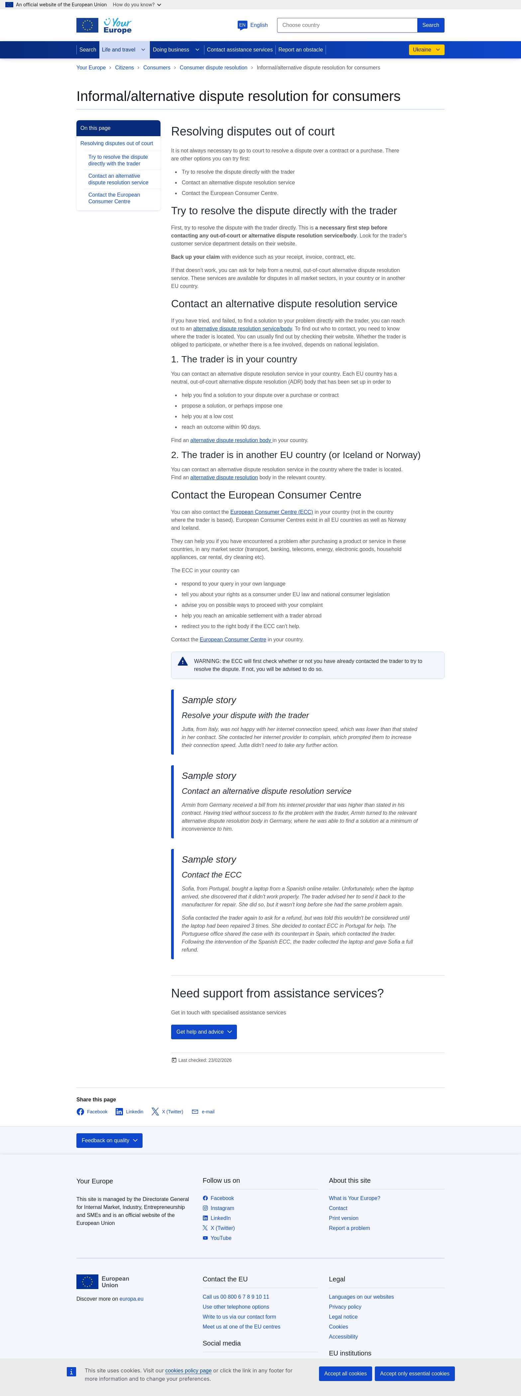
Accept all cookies (345, 1373)
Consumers (156, 67)
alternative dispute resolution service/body (242, 328)
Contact (338, 1208)
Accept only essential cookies (415, 1373)
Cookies (338, 1327)
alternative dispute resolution (224, 477)
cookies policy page (188, 1370)
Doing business (176, 50)
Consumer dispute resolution (214, 67)
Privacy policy (345, 1307)
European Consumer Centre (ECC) (271, 512)
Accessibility (343, 1337)
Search (87, 49)
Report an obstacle (300, 49)
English (252, 25)
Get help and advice (204, 1032)
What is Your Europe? (354, 1198)
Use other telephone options (236, 1307)
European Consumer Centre (233, 639)
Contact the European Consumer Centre (114, 198)
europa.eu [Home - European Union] (132, 1299)
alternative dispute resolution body (231, 440)
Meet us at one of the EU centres (241, 1327)
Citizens (124, 67)
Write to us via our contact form (239, 1317)
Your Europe (91, 67)
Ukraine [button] (427, 50)
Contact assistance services (240, 49)
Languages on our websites (361, 1297)
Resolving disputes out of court (116, 143)
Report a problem (349, 1228)
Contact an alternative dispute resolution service (118, 179)
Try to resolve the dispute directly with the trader (118, 160)
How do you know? (137, 4)
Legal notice (343, 1317)
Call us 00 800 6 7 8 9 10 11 (236, 1297)
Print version (344, 1218)
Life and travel (124, 50)
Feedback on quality (110, 1140)
